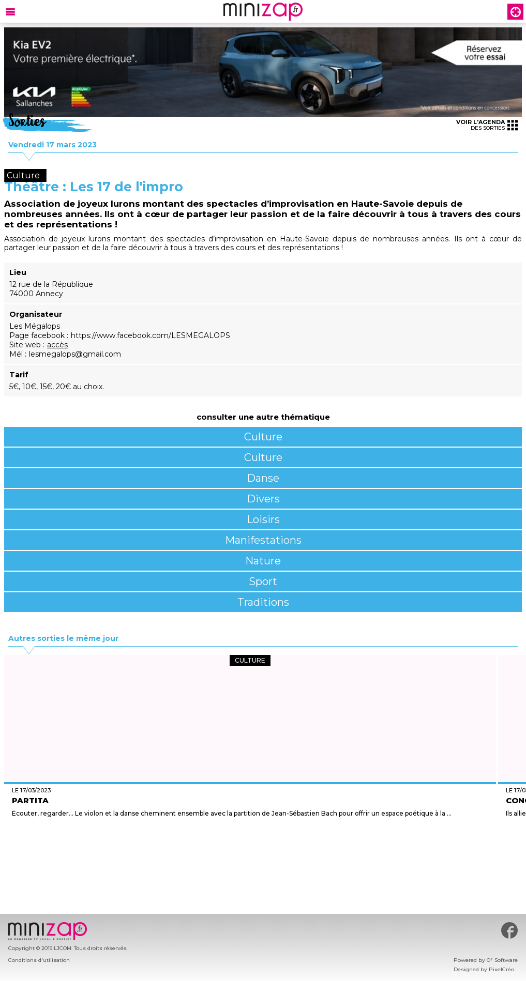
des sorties (487, 124)
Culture (263, 437)
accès (57, 344)
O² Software (502, 960)
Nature (263, 561)
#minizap (509, 930)
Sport (263, 581)
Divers (263, 499)
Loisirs (263, 519)
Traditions (263, 602)
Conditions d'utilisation (39, 960)
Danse (263, 478)
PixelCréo (501, 969)
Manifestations (263, 540)
